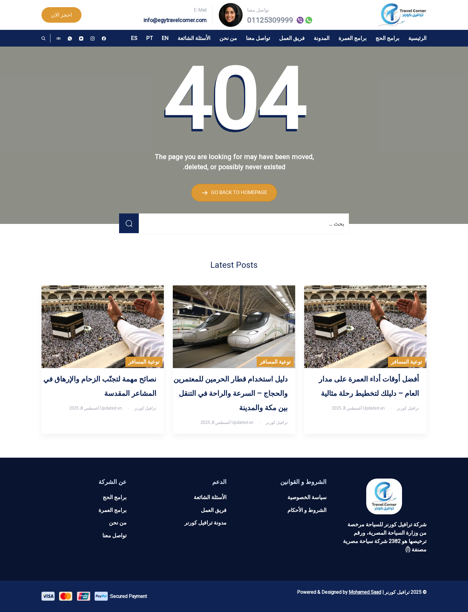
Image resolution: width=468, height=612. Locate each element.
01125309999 (270, 20)
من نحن (228, 38)
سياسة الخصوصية (307, 497)
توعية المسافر (406, 362)
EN (165, 38)
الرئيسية (417, 38)
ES (134, 38)
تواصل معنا (258, 38)
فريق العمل (292, 38)
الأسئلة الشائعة (194, 38)
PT (149, 38)
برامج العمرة (352, 38)
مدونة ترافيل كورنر (205, 522)
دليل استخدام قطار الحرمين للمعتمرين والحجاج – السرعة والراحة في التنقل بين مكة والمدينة (230, 393)
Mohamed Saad (365, 592)
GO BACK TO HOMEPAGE (238, 192)
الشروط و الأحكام (307, 510)
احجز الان (61, 15)
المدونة (322, 38)
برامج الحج (387, 38)
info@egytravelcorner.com (175, 20)
